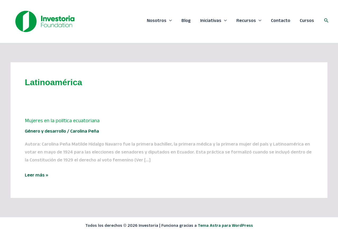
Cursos (307, 21)
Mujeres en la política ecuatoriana (62, 121)
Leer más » (36, 176)
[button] (326, 21)
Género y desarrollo (45, 131)
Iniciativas (213, 21)
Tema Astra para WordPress (225, 226)
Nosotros (159, 21)
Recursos (248, 21)
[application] (169, 21)
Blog (186, 21)
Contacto (280, 21)
